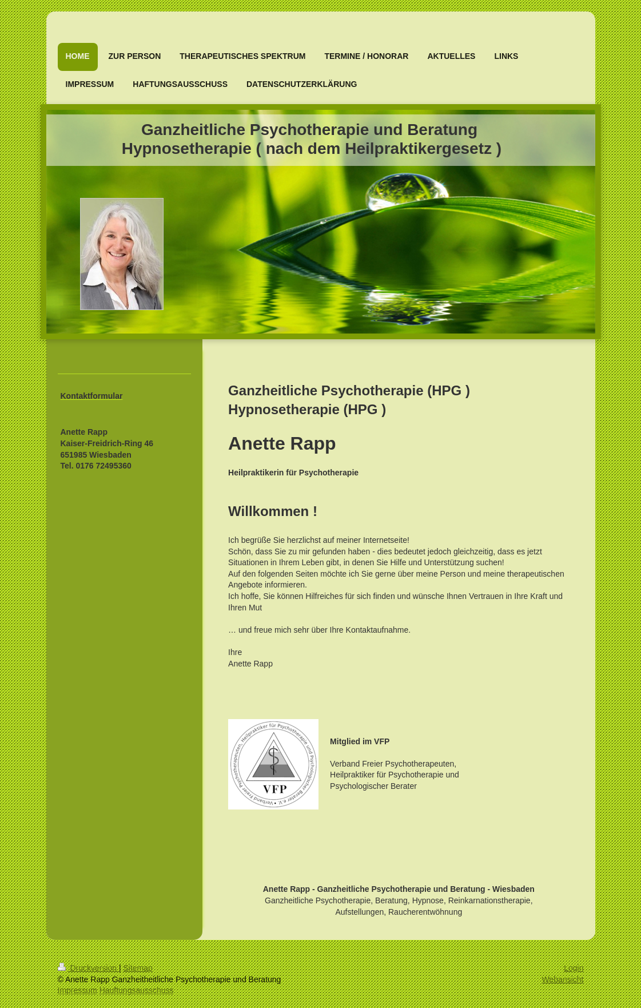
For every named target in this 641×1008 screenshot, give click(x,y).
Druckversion (88, 968)
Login (573, 968)
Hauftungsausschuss (136, 990)
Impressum (77, 990)
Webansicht (563, 979)
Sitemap (138, 968)
